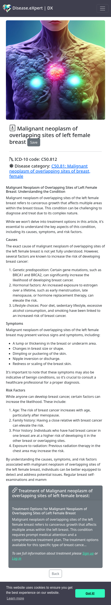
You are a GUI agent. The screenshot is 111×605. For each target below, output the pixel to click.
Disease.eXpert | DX (28, 8)
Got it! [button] (90, 593)
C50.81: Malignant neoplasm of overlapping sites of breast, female (49, 171)
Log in (16, 558)
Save (33, 142)
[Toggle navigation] (102, 8)
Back (55, 573)
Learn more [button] (15, 598)
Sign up (88, 553)
